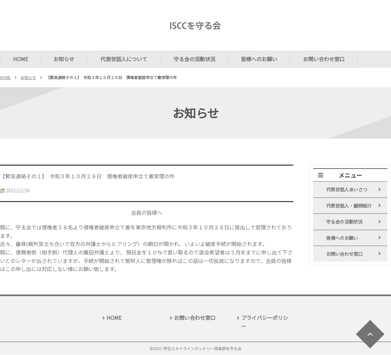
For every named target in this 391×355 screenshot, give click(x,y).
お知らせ (65, 59)
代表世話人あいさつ (346, 189)
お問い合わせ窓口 (327, 59)
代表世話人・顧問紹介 (349, 206)
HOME (20, 59)
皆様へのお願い (261, 59)
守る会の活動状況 (196, 59)
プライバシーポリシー (264, 322)
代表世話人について (125, 59)
